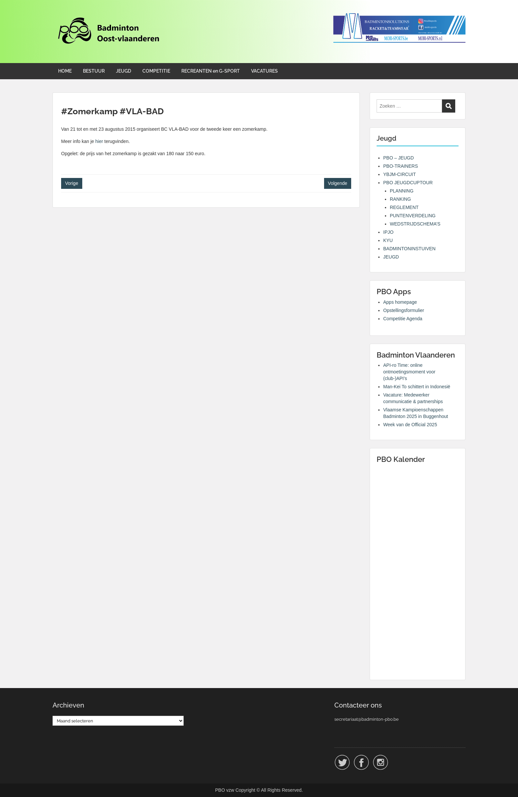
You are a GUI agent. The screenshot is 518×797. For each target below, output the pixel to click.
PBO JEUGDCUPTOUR (408, 182)
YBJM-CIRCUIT (399, 174)
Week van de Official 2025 (410, 424)
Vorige (71, 183)
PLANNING (402, 190)
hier (99, 141)
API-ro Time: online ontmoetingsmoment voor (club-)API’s (409, 372)
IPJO (388, 232)
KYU (388, 240)
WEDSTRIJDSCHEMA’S (415, 223)
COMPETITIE (156, 71)
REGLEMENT (404, 207)
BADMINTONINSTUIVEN (409, 248)
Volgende (337, 183)
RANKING (400, 199)
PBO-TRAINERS (400, 166)
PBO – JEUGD (398, 157)
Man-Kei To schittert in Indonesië (416, 386)
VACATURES (264, 71)
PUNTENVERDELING (412, 215)
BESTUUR (94, 71)
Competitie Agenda (402, 318)
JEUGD (123, 71)
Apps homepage (400, 302)
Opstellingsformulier (403, 310)
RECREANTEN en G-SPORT (210, 71)
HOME (65, 71)
